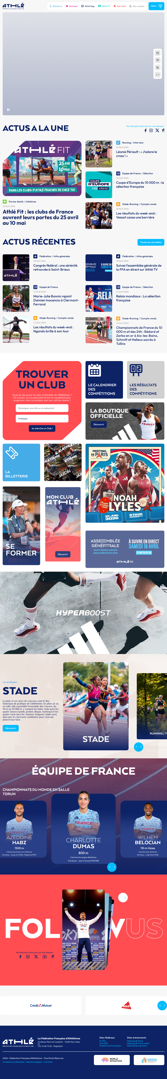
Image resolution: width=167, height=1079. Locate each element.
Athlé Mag (87, 6)
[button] (125, 910)
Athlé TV (104, 6)
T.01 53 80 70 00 (45, 1046)
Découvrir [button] (10, 740)
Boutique (71, 6)
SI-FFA (102, 1041)
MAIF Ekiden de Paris (137, 1045)
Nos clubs (120, 6)
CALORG (103, 1043)
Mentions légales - (35, 1062)
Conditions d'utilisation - (14, 1062)
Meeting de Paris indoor (138, 1043)
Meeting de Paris (135, 1041)
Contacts (48, 1062)
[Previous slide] (136, 759)
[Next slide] (141, 759)
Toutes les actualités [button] (151, 254)
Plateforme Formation (110, 1045)
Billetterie (55, 6)
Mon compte (136, 6)
